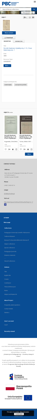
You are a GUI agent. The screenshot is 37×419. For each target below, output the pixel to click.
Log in (6, 325)
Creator (6, 279)
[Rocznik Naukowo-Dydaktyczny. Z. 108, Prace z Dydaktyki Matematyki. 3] (26, 125)
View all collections (9, 261)
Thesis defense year (10, 287)
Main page (7, 222)
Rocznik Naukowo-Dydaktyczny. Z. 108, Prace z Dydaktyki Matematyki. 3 (26, 137)
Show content (9, 33)
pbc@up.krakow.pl (9, 193)
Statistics (6, 312)
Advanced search (26, 12)
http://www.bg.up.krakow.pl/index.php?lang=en (18, 202)
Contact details (8, 309)
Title (5, 271)
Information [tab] (18, 41)
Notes (6, 290)
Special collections (9, 248)
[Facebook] (5, 205)
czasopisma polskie (20, 85)
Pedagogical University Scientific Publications (17, 232)
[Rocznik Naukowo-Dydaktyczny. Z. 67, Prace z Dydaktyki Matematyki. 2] (11, 125)
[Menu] (35, 1)
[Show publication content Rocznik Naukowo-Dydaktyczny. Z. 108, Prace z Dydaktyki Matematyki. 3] (28, 149)
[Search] (34, 9)
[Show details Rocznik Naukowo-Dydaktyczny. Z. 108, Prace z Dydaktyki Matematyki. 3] (31, 149)
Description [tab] (7, 41)
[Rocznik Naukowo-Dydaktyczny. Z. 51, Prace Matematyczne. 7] (6, 25)
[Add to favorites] (29, 17)
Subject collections (9, 244)
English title (7, 275)
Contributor (7, 283)
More (29, 154)
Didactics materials (9, 255)
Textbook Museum (9, 236)
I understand (18, 414)
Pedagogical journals (10, 251)
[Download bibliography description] (9, 149)
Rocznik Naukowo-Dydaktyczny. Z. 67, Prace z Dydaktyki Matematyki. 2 (10, 137)
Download (8, 37)
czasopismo (7, 61)
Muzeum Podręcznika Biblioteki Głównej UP (16, 240)
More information (24, 412)
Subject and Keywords (10, 294)
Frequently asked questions (12, 305)
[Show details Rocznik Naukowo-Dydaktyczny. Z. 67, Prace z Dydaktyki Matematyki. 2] (16, 149)
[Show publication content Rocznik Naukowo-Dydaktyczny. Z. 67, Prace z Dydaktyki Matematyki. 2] (13, 149)
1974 (5, 56)
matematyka (8, 85)
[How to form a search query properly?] (33, 12)
